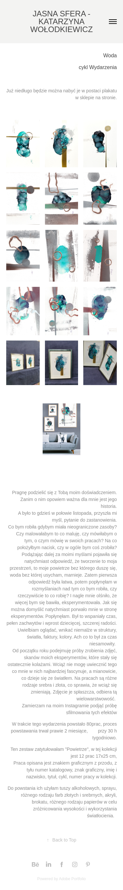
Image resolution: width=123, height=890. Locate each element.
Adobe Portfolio (72, 879)
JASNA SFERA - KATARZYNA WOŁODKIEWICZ (61, 21)
